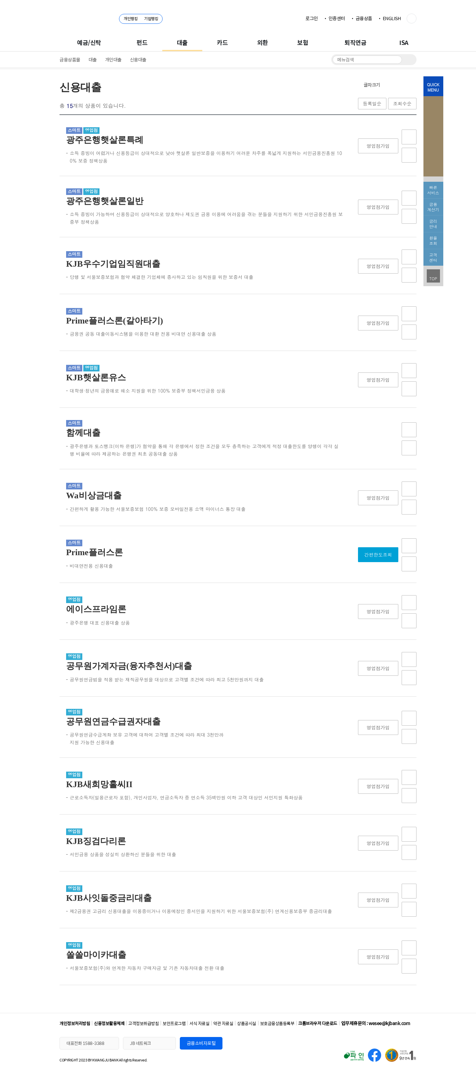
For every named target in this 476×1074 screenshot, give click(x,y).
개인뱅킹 (131, 18)
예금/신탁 (89, 42)
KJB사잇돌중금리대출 (109, 898)
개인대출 (113, 59)
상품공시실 (246, 1023)
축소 (400, 84)
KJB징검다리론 (96, 841)
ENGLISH (392, 18)
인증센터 (337, 18)
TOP (433, 278)
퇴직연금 (355, 42)
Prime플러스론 (94, 552)
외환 (262, 42)
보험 (302, 42)
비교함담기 (409, 155)
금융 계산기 (433, 206)
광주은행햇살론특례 (104, 140)
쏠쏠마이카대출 (96, 955)
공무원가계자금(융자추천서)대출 (129, 666)
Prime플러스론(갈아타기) (114, 321)
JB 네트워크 (140, 1043)
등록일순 (372, 103)
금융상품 (364, 18)
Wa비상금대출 (94, 495)
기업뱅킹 (151, 18)
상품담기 (409, 137)
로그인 (311, 18)
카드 (222, 42)
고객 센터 (433, 257)
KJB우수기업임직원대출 (113, 264)
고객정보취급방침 (143, 1023)
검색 (408, 60)
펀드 (142, 42)
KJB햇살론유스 (96, 377)
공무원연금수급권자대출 (113, 721)
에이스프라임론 (96, 609)
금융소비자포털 (201, 1043)
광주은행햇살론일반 (104, 201)
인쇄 (411, 84)
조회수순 (402, 103)
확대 (388, 84)
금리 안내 (433, 223)
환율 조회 (433, 240)
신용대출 (138, 59)
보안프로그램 (174, 1023)
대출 (182, 42)
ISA (404, 42)
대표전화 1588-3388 (85, 1043)
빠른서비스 (433, 189)
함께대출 (83, 433)
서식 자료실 (199, 1023)
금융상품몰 (70, 59)
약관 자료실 (223, 1023)
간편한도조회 (378, 554)
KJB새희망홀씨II (99, 784)
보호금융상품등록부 (277, 1023)
